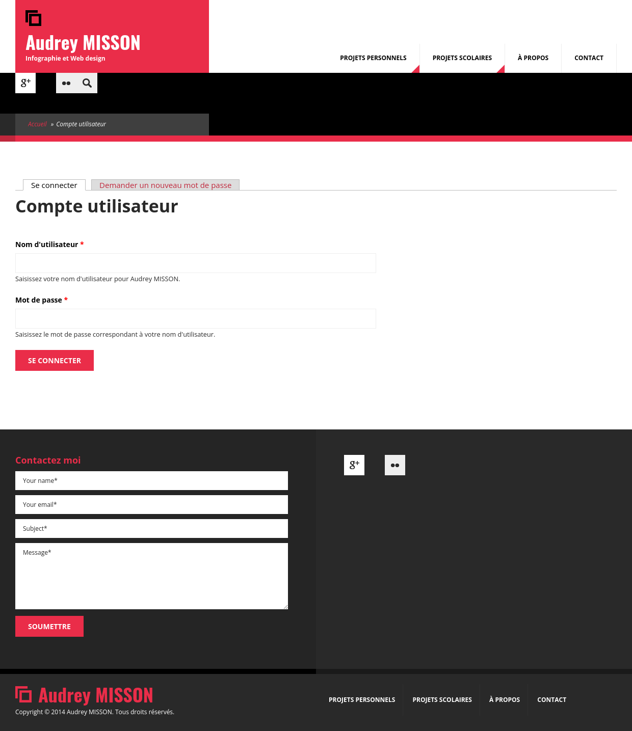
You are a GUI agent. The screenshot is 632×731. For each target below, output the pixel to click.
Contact (588, 57)
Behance (46, 83)
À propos (533, 57)
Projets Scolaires (462, 57)
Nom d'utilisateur (49, 244)
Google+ (25, 83)
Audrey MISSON (83, 41)
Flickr (66, 83)
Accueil (37, 124)
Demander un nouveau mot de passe (165, 185)
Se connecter (58, 185)
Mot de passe (41, 300)
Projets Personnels (373, 57)
